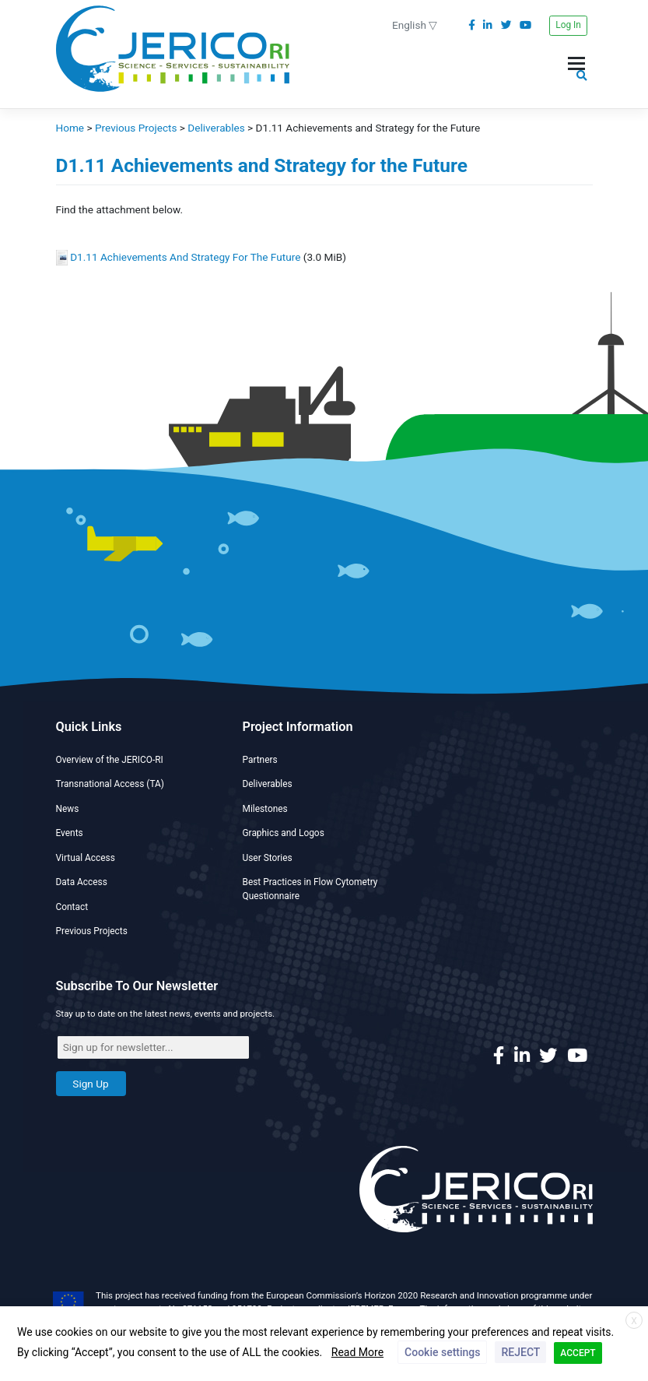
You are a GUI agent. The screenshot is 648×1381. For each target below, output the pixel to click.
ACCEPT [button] (577, 1353)
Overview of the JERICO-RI (109, 759)
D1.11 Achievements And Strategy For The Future (185, 257)
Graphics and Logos (283, 833)
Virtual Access (85, 857)
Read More (357, 1352)
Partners (260, 759)
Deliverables (267, 783)
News (67, 808)
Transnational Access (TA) (110, 783)
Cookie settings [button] (442, 1352)
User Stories (267, 857)
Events (69, 833)
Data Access (81, 882)
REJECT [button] (520, 1352)
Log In (568, 24)
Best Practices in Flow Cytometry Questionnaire (310, 889)
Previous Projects (92, 931)
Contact (72, 906)
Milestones (265, 808)
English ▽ (414, 25)
